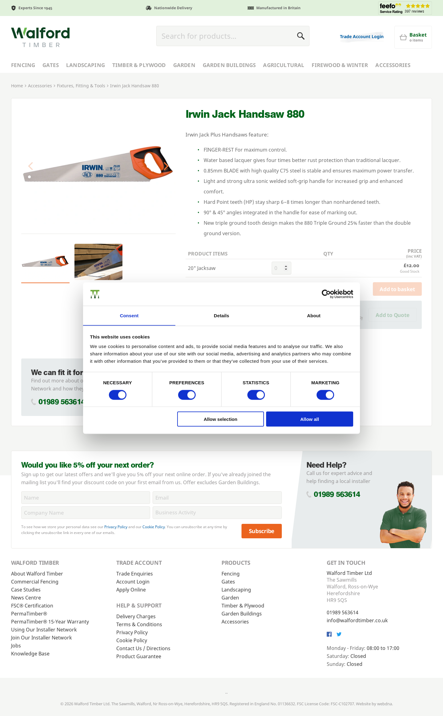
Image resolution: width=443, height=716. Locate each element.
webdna (384, 703)
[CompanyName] (85, 512)
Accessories (392, 65)
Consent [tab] (129, 315)
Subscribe (262, 531)
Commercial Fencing (34, 581)
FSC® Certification (32, 605)
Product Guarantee (138, 656)
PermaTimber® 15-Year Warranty (50, 621)
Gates (50, 65)
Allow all (309, 419)
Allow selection (220, 419)
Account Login (133, 581)
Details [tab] (221, 315)
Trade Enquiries (134, 573)
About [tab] (314, 315)
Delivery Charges (136, 616)
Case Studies (26, 589)
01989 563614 (61, 402)
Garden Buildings (229, 65)
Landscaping (85, 65)
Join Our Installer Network (41, 637)
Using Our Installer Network (44, 629)
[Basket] (413, 37)
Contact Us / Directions (143, 648)
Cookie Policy (153, 526)
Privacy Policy (115, 526)
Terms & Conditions (139, 624)
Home (17, 86)
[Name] (85, 497)
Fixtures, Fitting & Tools (81, 86)
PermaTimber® (29, 613)
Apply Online (131, 589)
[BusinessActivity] (217, 512)
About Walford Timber (37, 573)
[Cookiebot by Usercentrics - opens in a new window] (326, 294)
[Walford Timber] (40, 37)
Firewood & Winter (340, 65)
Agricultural (283, 65)
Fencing (23, 65)
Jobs (16, 645)
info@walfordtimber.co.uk (357, 620)
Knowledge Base (30, 653)
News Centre (26, 597)
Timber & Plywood (139, 65)
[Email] (217, 497)
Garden (184, 65)
